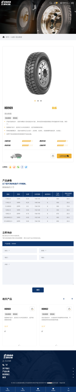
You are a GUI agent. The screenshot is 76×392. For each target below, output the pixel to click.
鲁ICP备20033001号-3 (40, 383)
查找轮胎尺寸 (8, 187)
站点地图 (6, 362)
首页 (7, 37)
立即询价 (64, 156)
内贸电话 (8, 390)
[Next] (72, 298)
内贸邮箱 (38, 390)
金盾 (13, 37)
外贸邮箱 (53, 390)
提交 (38, 290)
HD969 (7, 309)
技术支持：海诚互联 (59, 383)
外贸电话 (23, 390)
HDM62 (45, 309)
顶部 (68, 390)
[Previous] (63, 298)
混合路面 (19, 37)
